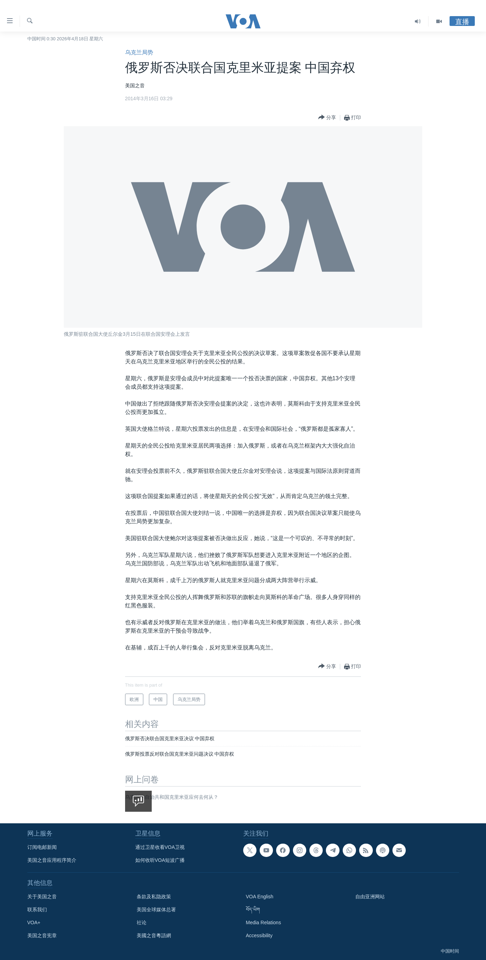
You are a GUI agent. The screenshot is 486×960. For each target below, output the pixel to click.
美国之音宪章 (42, 935)
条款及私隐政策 (154, 896)
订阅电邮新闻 (42, 847)
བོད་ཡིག (253, 909)
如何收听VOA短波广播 (160, 860)
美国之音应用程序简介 (51, 860)
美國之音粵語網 (154, 935)
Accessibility (259, 935)
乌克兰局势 (139, 52)
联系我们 (37, 909)
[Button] (327, 118)
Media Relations (263, 922)
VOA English (260, 896)
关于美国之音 (42, 896)
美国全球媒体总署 (156, 909)
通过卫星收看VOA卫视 (160, 847)
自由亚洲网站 (370, 896)
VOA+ (34, 922)
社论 (141, 922)
